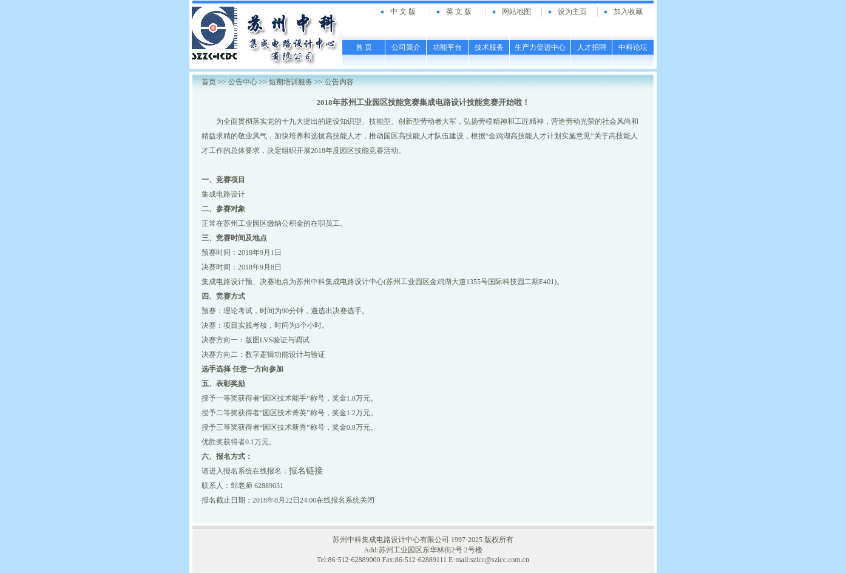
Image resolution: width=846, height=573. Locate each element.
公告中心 (242, 82)
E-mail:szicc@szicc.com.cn (488, 559)
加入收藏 (628, 11)
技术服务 (489, 47)
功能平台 (447, 47)
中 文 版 (403, 11)
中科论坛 (633, 47)
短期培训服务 (291, 82)
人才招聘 (591, 47)
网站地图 (516, 11)
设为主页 (572, 11)
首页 (208, 82)
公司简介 (406, 47)
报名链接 (306, 470)
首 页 (364, 47)
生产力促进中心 (540, 47)
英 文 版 (459, 11)
